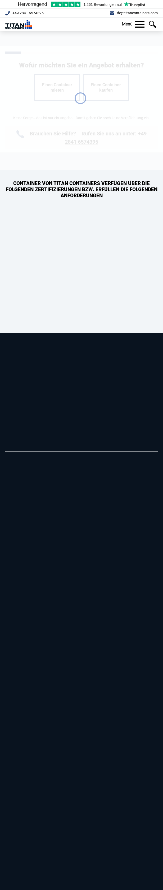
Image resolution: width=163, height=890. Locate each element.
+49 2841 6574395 (28, 13)
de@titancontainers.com (137, 13)
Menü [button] (133, 24)
